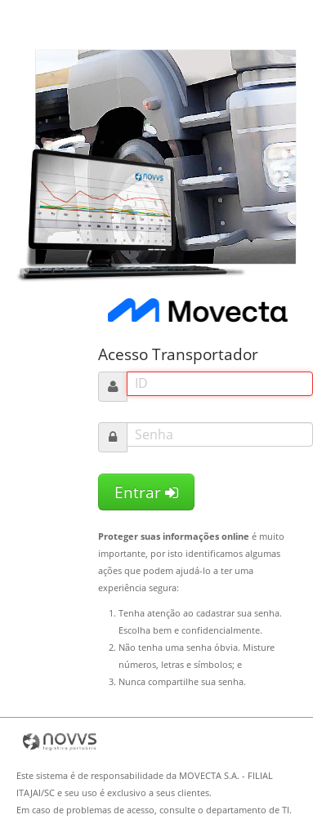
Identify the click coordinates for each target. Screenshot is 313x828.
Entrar (146, 492)
